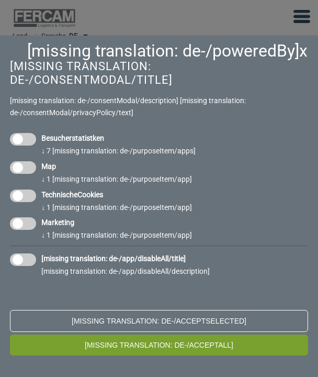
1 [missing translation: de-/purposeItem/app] (116, 179)
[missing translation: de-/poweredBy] (163, 51)
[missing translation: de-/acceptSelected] (159, 321)
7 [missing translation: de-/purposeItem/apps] (118, 151)
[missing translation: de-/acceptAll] (159, 345)
